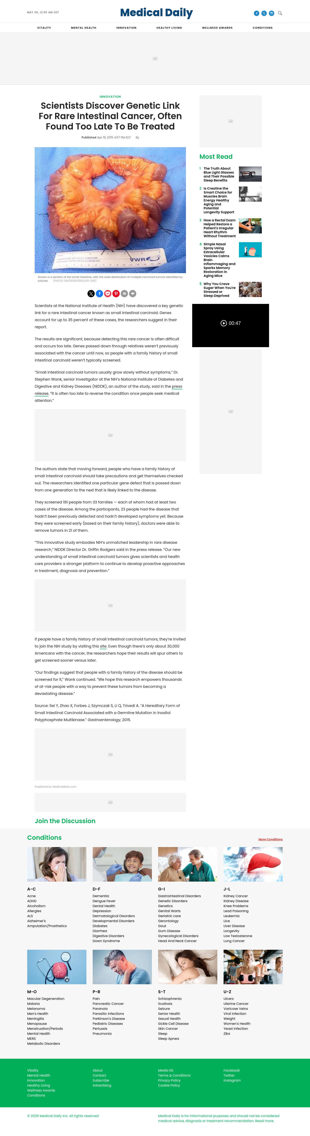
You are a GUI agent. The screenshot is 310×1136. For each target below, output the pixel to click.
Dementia (101, 896)
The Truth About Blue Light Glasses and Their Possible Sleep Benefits (219, 174)
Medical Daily (156, 12)
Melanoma (36, 1008)
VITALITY (44, 28)
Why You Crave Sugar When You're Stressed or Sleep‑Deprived (220, 289)
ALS (30, 916)
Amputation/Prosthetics (47, 926)
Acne (31, 896)
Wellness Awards (217, 28)
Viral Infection (235, 1013)
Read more (264, 1121)
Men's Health (37, 1013)
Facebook (232, 1070)
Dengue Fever (104, 901)
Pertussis (100, 1028)
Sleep (162, 1033)
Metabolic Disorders (43, 1043)
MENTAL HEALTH (83, 28)
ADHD (31, 901)
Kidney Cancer (236, 896)
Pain (96, 998)
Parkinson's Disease (109, 1018)
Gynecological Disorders (178, 936)
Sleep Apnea (168, 1038)
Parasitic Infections (108, 1013)
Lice (227, 921)
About (98, 1070)
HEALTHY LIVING (169, 28)
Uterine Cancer (236, 1003)
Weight (229, 1018)
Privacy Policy (169, 1080)
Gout (162, 926)
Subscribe (101, 1080)
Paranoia (100, 1008)
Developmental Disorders (113, 921)
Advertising (102, 1085)
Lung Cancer (234, 941)
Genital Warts (169, 911)
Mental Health (38, 1033)
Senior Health (169, 1013)
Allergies (34, 911)
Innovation (110, 97)
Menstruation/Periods (45, 1028)
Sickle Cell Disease (173, 1023)
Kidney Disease (236, 901)
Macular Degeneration (45, 998)
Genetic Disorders (172, 901)
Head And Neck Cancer (177, 941)
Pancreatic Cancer (108, 1003)
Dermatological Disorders (114, 916)
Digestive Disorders (108, 936)
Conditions (44, 838)
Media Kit (165, 1070)
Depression (102, 911)
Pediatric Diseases (108, 1023)
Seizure (164, 1008)
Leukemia (231, 916)
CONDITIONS (263, 28)
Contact (99, 1075)
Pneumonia (102, 1033)
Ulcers (229, 998)
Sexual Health (169, 1018)
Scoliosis (165, 1003)
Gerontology (168, 921)
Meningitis (35, 1018)
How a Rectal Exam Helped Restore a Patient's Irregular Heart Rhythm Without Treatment (220, 228)
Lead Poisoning (236, 911)
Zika (227, 1033)
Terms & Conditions (174, 1075)
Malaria (33, 1003)
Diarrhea (100, 931)
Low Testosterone (238, 936)
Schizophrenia (170, 998)
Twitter (229, 1075)
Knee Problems (236, 906)
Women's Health (237, 1023)
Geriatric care (169, 916)
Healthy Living (38, 1085)
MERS (31, 1038)
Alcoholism (36, 906)
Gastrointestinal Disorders (179, 896)
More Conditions (270, 839)
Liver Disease (234, 926)
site (103, 646)
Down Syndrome (106, 941)
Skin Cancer (168, 1028)
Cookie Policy (169, 1085)
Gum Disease (169, 931)
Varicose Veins (236, 1008)
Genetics (165, 906)
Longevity (231, 931)
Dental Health (104, 906)
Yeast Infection (236, 1028)
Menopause (37, 1023)
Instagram (232, 1080)
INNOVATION (126, 28)
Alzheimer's (36, 921)
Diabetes (100, 926)
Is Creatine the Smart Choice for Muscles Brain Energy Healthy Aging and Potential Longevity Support (219, 200)
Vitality (32, 1070)
